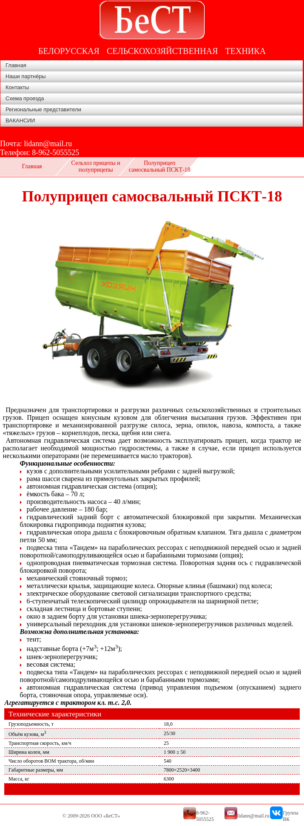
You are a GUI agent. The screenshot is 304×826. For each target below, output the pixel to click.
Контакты (17, 87)
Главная (16, 65)
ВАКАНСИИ (20, 120)
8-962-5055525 (55, 152)
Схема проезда (25, 98)
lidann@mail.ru (48, 143)
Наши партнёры (26, 76)
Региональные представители (43, 109)
